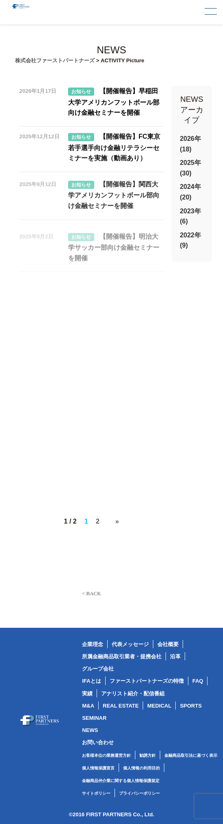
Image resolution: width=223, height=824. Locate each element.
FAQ (197, 681)
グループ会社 (98, 669)
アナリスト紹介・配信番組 (133, 693)
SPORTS (190, 706)
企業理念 (92, 644)
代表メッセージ (130, 644)
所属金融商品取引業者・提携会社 (121, 656)
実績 (87, 693)
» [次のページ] (117, 521)
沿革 (175, 656)
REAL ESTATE (121, 706)
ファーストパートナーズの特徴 (147, 681)
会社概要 (168, 644)
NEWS (90, 730)
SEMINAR (94, 718)
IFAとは (91, 681)
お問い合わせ (98, 742)
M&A (88, 706)
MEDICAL (159, 706)
